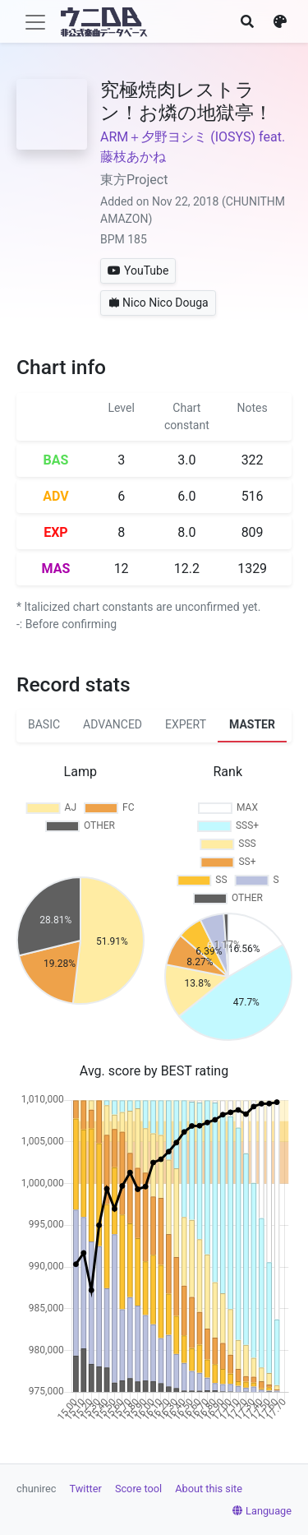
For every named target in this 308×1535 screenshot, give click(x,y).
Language (262, 1511)
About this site (208, 1488)
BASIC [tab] (44, 724)
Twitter (86, 1488)
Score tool (138, 1488)
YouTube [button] (138, 270)
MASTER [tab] (252, 724)
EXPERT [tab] (185, 724)
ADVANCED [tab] (112, 724)
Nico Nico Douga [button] (158, 302)
